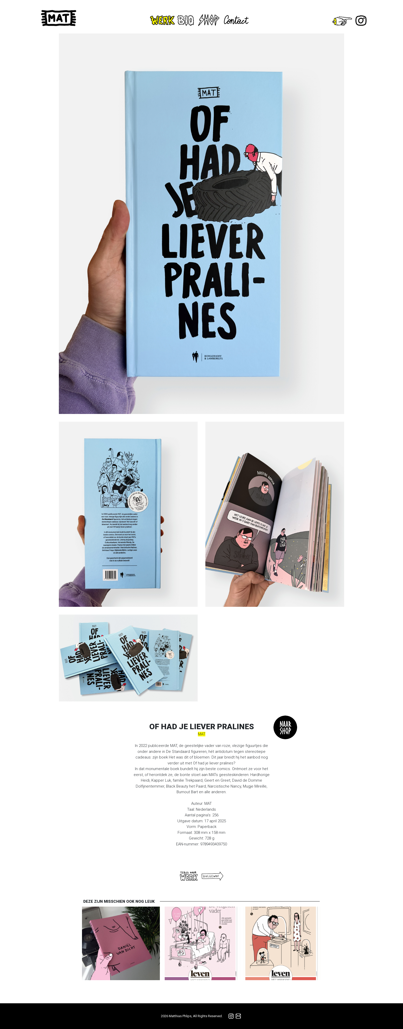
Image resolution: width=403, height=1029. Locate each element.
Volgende (212, 876)
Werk (162, 20)
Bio (186, 20)
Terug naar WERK (189, 876)
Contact (237, 19)
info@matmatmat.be (238, 1016)
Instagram (361, 20)
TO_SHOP (285, 727)
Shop (208, 19)
